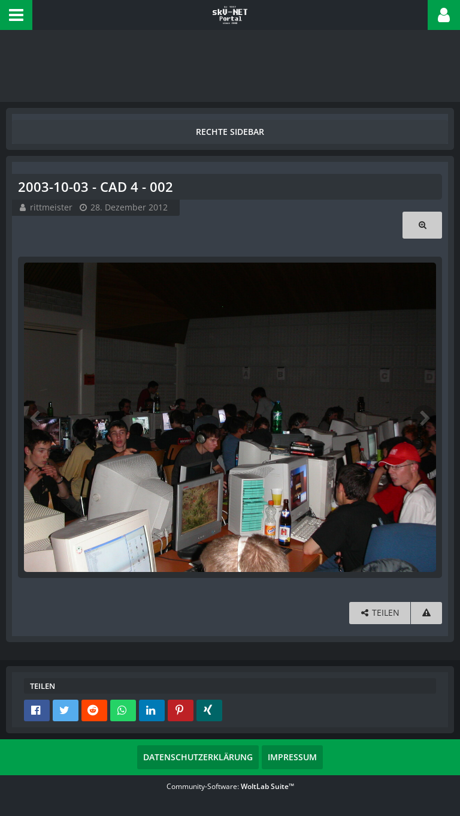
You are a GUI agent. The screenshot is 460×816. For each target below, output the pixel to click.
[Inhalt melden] (426, 613)
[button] (16, 15)
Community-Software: (230, 786)
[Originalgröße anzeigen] (422, 225)
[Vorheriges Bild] (36, 417)
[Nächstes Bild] (424, 417)
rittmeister (51, 207)
